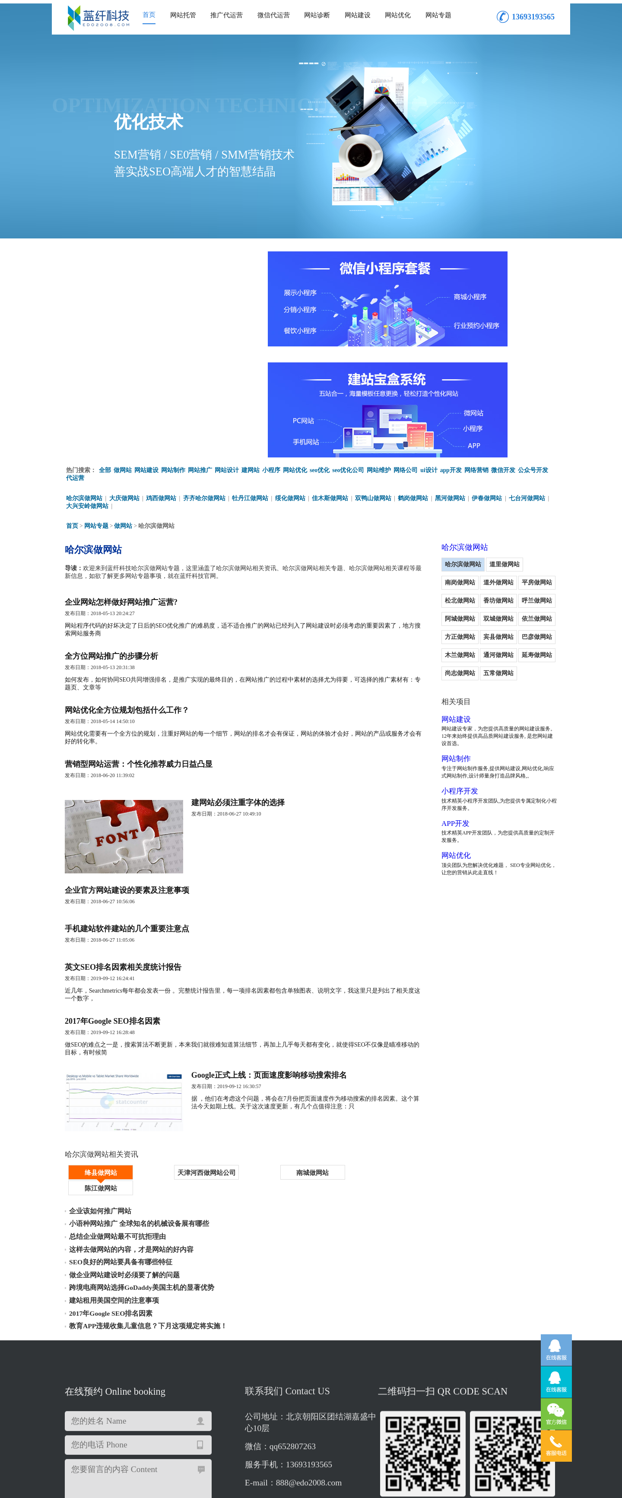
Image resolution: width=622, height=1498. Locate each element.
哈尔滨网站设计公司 (204, 1426)
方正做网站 (514, 508)
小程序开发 (436, 675)
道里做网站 (481, 453)
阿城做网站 (514, 489)
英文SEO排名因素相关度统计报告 (123, 883)
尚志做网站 (514, 544)
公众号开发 (534, 356)
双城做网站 (435, 508)
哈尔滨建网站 (210, 1403)
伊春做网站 (488, 385)
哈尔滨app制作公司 (357, 1410)
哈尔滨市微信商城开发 (379, 1403)
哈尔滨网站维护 (88, 1418)
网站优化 (398, 15)
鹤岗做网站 (414, 385)
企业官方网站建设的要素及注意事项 (127, 801)
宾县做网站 (435, 526)
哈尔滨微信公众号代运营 (228, 1410)
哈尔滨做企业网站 (501, 1403)
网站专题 (438, 15)
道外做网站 (435, 471)
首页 (149, 14)
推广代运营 (226, 15)
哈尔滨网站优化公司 (314, 1403)
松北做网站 (514, 471)
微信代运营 (273, 15)
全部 (105, 356)
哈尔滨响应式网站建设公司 (147, 1403)
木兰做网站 (514, 526)
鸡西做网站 (161, 385)
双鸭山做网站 (374, 385)
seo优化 (320, 356)
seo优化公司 (349, 356)
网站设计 (227, 356)
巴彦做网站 (475, 526)
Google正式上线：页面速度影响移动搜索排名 (281, 997)
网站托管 (183, 15)
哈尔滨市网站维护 (415, 1410)
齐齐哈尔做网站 (204, 385)
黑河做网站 (451, 385)
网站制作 (173, 356)
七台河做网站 (528, 385)
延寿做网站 (475, 544)
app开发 (452, 356)
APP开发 (432, 708)
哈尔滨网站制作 (270, 1418)
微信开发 (504, 356)
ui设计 (429, 356)
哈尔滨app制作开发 (443, 1403)
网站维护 (379, 356)
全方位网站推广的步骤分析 (111, 550)
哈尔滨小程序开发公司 (509, 1418)
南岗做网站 (520, 453)
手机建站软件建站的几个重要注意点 (127, 842)
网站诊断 (317, 15)
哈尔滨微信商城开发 (475, 1410)
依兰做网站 (475, 508)
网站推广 (200, 356)
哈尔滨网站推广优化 (297, 1410)
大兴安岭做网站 (87, 393)
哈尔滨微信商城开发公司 (332, 1418)
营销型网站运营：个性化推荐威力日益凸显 (139, 664)
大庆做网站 (124, 385)
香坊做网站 (435, 489)
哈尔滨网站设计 (88, 1426)
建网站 (250, 356)
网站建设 (358, 15)
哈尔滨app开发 (258, 1426)
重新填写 (173, 1360)
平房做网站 (475, 471)
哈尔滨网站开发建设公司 (207, 1418)
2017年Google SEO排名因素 (112, 940)
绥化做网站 (291, 385)
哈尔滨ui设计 (453, 1418)
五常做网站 (435, 562)
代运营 (75, 364)
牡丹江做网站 (250, 385)
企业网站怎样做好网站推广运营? (121, 493)
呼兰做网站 (475, 489)
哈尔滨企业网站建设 (401, 1418)
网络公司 (406, 356)
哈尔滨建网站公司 (141, 1418)
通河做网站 (435, 544)
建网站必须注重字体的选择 (249, 705)
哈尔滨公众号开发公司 (97, 1410)
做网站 (123, 356)
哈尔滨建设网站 (258, 1403)
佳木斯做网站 (331, 385)
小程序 (271, 356)
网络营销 (477, 356)
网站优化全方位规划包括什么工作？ (127, 607)
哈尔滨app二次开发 (161, 1410)
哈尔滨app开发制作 (142, 1426)
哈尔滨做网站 (84, 385)
